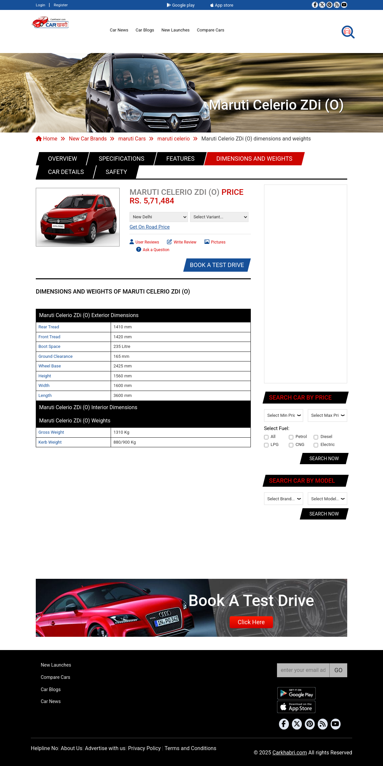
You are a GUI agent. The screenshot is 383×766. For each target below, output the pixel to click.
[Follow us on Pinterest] (329, 5)
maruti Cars (132, 139)
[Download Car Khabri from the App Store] (296, 707)
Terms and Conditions (190, 748)
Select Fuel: (277, 428)
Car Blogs (145, 29)
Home (46, 139)
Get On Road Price (150, 227)
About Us (71, 748)
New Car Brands (88, 139)
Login (40, 5)
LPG (271, 444)
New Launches (175, 29)
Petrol (298, 436)
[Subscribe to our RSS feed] (337, 5)
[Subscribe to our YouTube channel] (344, 5)
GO (338, 670)
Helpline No (44, 748)
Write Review (181, 241)
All (270, 436)
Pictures (215, 241)
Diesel (323, 436)
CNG (296, 444)
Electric (324, 444)
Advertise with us (105, 748)
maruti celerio (173, 139)
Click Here (251, 622)
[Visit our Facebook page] (315, 5)
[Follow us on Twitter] (322, 5)
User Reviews (144, 241)
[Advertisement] (306, 284)
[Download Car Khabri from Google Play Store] (296, 693)
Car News (119, 29)
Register (61, 5)
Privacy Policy (144, 748)
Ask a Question (152, 249)
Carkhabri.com (289, 752)
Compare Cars (210, 29)
